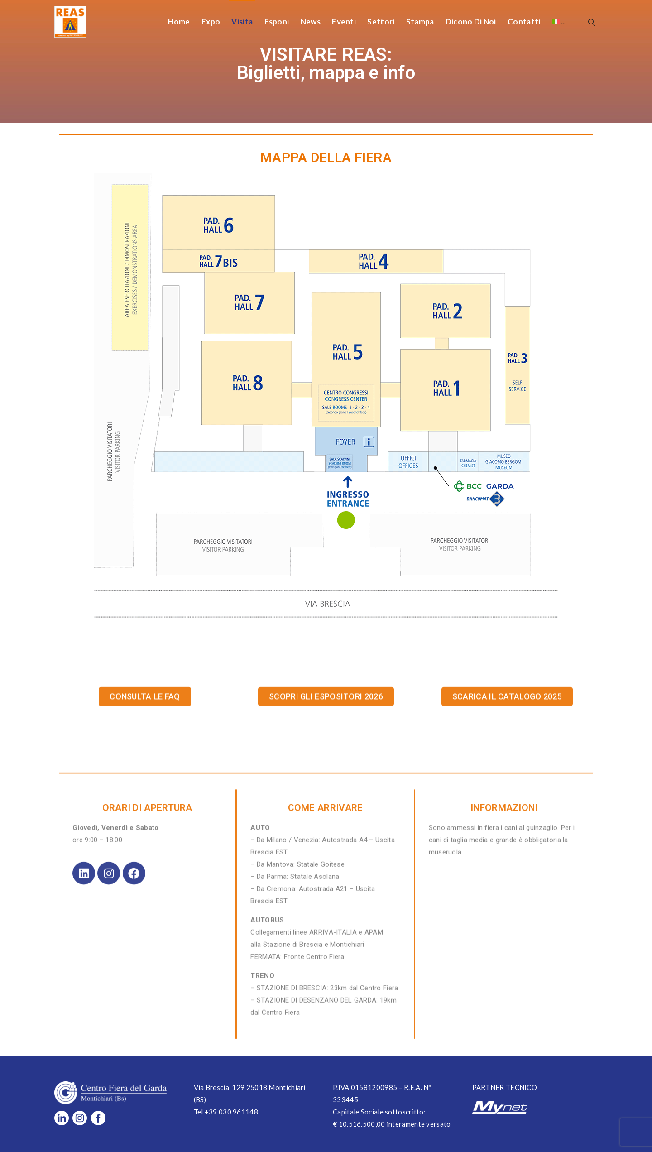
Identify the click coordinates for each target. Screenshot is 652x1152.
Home (179, 21)
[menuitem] (556, 21)
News (311, 21)
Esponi (276, 21)
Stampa (420, 21)
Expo (210, 21)
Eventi (344, 21)
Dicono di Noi (471, 21)
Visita (242, 21)
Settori (380, 21)
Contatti (524, 21)
